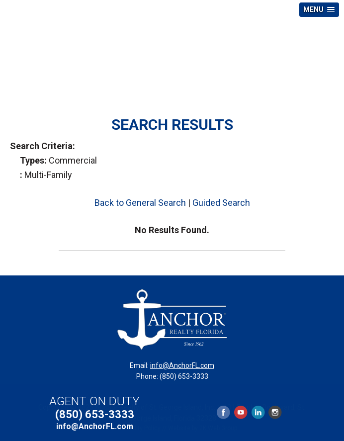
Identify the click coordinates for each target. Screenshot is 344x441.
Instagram (274, 412)
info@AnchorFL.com (182, 365)
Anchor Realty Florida (172, 52)
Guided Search (221, 202)
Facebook (224, 412)
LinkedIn (258, 412)
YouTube (241, 412)
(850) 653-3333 (94, 414)
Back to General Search (140, 202)
